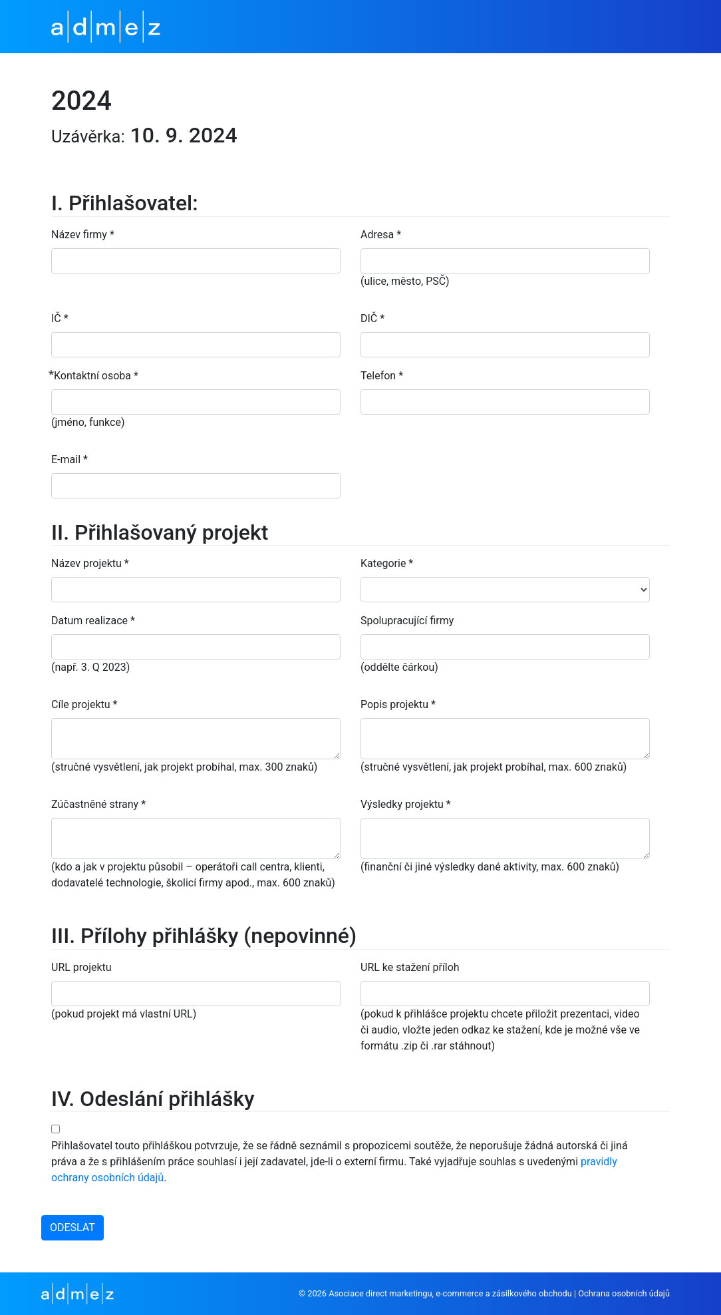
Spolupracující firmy (407, 620)
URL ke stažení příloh (410, 967)
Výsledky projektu (405, 804)
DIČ (372, 318)
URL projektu (81, 967)
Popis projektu (398, 704)
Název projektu (90, 563)
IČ (60, 318)
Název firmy (82, 234)
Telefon (381, 375)
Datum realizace (93, 620)
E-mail (69, 459)
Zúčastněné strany (98, 804)
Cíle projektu (84, 704)
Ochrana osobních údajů (624, 1293)
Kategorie (386, 563)
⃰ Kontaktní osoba (94, 375)
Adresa (380, 234)
